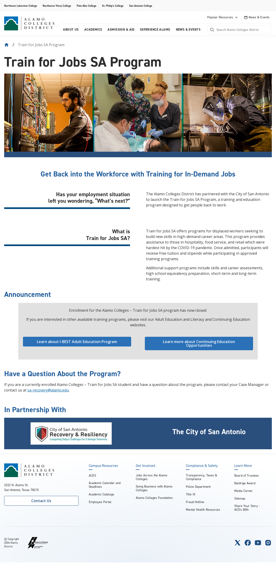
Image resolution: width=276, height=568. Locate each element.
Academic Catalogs (101, 494)
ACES (92, 475)
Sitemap (239, 498)
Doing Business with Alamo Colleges (154, 488)
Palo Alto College (86, 6)
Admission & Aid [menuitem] (121, 29)
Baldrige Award (244, 483)
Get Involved (145, 465)
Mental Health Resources (203, 509)
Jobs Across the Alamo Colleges (151, 477)
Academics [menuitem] (93, 29)
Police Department (198, 487)
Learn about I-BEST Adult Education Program (77, 341)
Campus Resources (103, 465)
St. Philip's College (113, 6)
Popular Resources (223, 17)
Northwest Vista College (57, 6)
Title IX (190, 494)
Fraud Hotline (195, 502)
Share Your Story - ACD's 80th (247, 508)
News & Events (257, 17)
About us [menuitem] (71, 29)
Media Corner (243, 491)
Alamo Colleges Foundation (154, 498)
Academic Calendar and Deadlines (105, 485)
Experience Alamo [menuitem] (155, 29)
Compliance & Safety (202, 465)
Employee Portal (100, 502)
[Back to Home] (6, 45)
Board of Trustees (246, 475)
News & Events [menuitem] (188, 29)
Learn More (243, 465)
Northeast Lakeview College (20, 6)
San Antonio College (140, 6)
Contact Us (41, 500)
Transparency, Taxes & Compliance (201, 477)
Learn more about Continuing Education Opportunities (199, 343)
